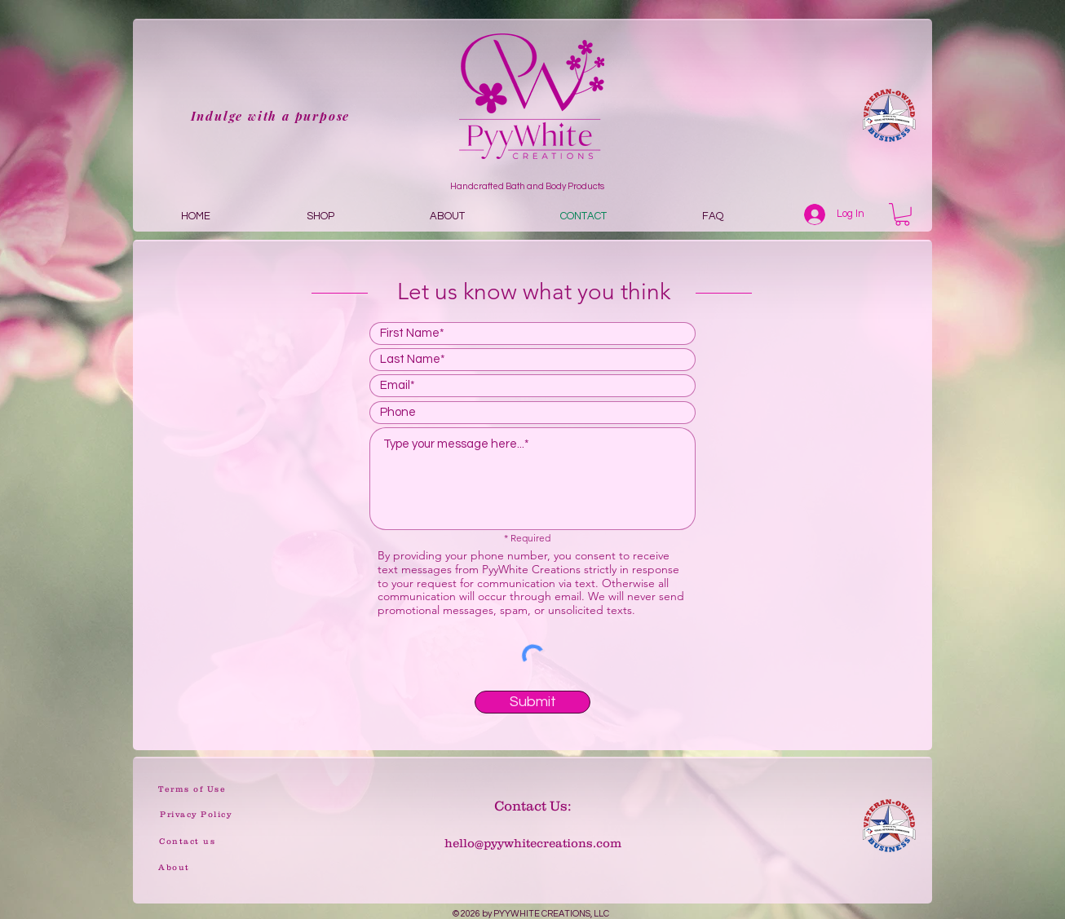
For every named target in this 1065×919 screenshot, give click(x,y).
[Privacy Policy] (195, 814)
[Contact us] (187, 841)
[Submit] (532, 702)
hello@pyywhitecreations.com (532, 843)
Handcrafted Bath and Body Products (527, 186)
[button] (902, 214)
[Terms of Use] (192, 789)
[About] (174, 867)
